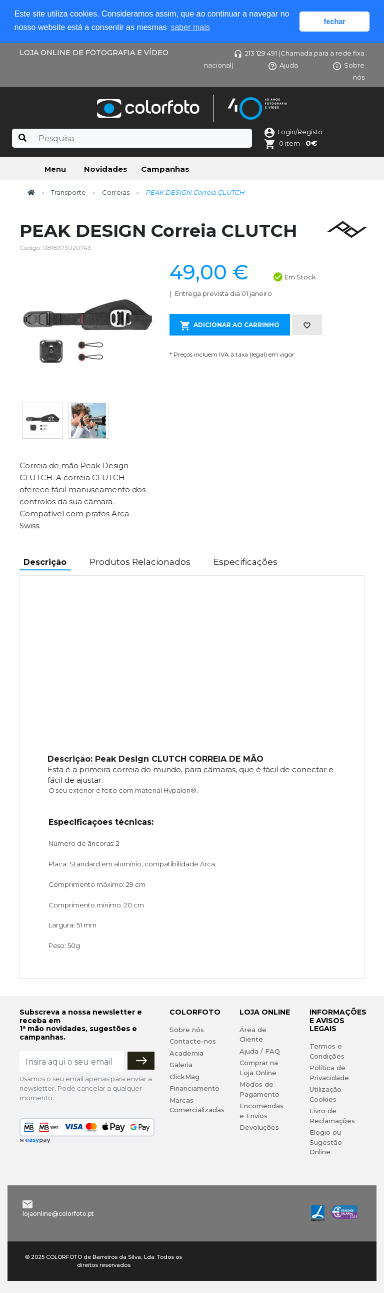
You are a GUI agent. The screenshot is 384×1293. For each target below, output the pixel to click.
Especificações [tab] (246, 562)
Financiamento (195, 1088)
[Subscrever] (141, 1060)
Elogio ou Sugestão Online (326, 1142)
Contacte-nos (193, 1041)
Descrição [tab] (45, 562)
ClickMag (185, 1077)
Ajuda (283, 65)
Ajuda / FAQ (260, 1051)
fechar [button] (335, 22)
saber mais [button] (190, 27)
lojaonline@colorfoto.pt (58, 1213)
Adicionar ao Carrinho (230, 326)
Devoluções (259, 1127)
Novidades (106, 169)
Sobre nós (187, 1030)
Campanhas (165, 169)
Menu (55, 169)
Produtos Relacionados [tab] (140, 562)
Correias (116, 192)
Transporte (68, 192)
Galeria (181, 1065)
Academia (187, 1053)
